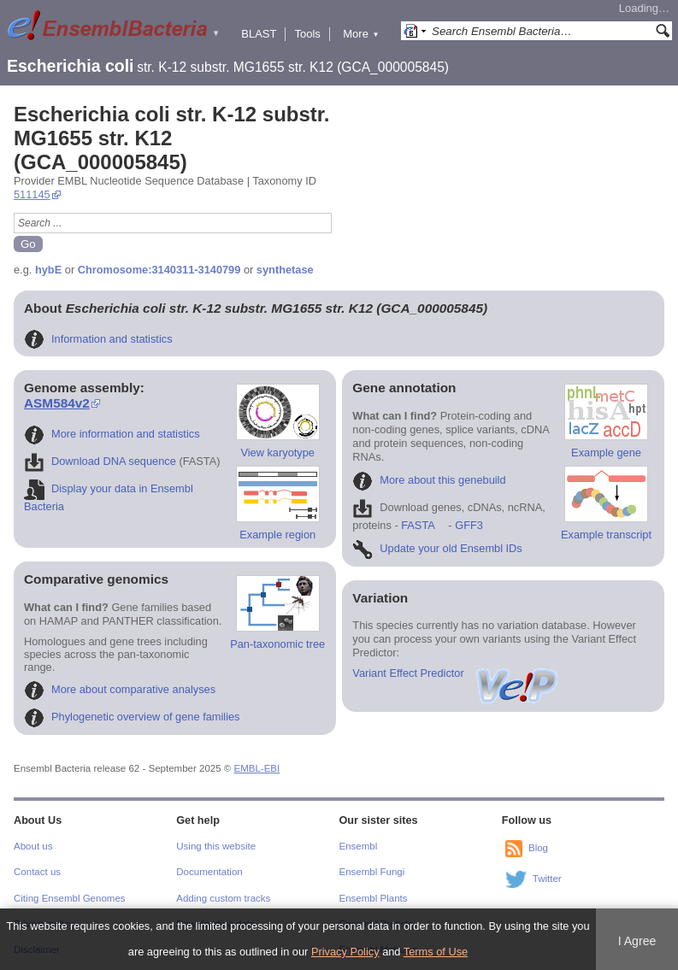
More (361, 33)
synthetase (285, 269)
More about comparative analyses (119, 689)
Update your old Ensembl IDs (437, 548)
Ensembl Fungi (372, 872)
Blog (538, 848)
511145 (32, 194)
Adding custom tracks (223, 898)
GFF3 (468, 525)
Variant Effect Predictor (455, 673)
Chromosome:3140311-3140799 (159, 269)
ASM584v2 (57, 403)
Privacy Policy (345, 951)
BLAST (258, 33)
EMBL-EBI (257, 768)
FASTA (417, 525)
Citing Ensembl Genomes (70, 898)
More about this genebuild (428, 479)
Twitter (547, 878)
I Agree (637, 941)
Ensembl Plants (373, 898)
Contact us (37, 872)
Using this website (216, 846)
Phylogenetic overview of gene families (132, 716)
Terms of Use (436, 951)
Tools (307, 33)
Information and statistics (98, 338)
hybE (48, 269)
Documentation (209, 872)
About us (33, 846)
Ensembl (358, 846)
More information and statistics (112, 433)
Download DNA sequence (100, 461)
